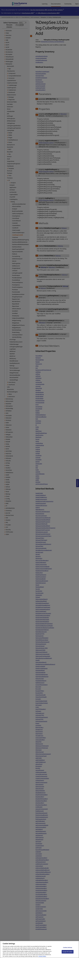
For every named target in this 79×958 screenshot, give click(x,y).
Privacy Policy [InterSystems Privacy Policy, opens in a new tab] (42, 956)
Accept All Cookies (68, 952)
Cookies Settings (67, 947)
